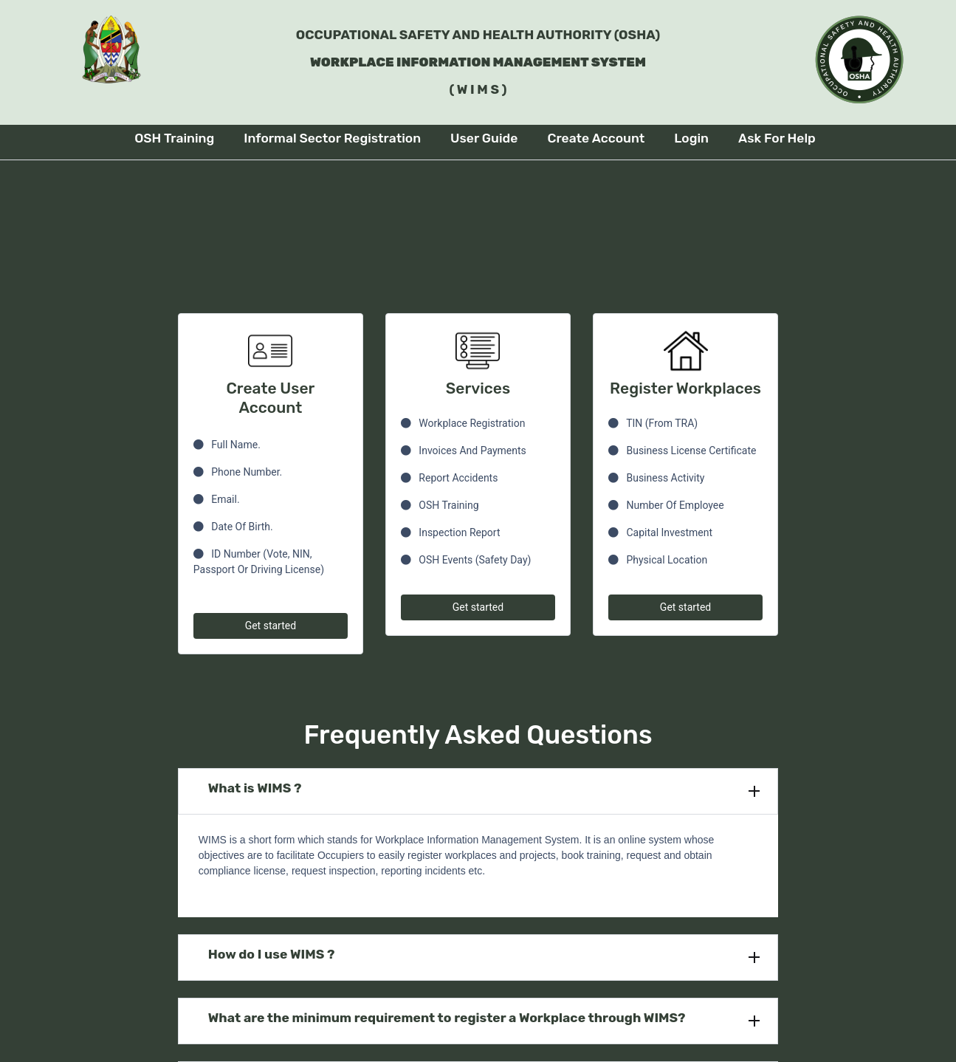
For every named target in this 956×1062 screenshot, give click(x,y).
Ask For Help (777, 138)
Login (691, 138)
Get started (270, 625)
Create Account (595, 138)
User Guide (483, 138)
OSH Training (174, 138)
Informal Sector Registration (332, 138)
